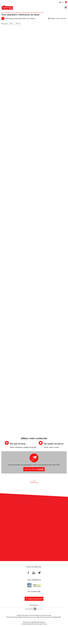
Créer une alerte (34, 469)
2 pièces (46, 447)
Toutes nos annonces (46, 617)
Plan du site (10, 617)
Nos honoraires (27, 617)
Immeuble (26, 447)
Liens (34, 617)
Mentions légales (18, 617)
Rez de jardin (32, 447)
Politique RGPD (57, 617)
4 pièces (56, 447)
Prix (18, 23)
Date (11, 23)
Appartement (18, 447)
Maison (12, 447)
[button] (57, 18)
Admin (38, 617)
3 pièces (51, 447)
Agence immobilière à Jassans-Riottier (10, 12)
